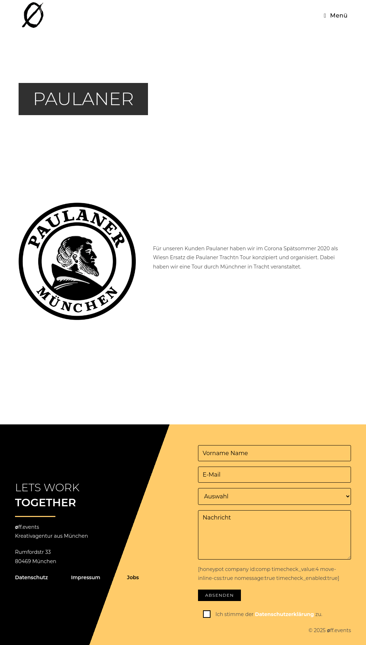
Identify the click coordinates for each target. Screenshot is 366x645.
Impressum (85, 577)
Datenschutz (31, 577)
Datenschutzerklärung (285, 614)
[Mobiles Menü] (336, 15)
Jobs (133, 577)
